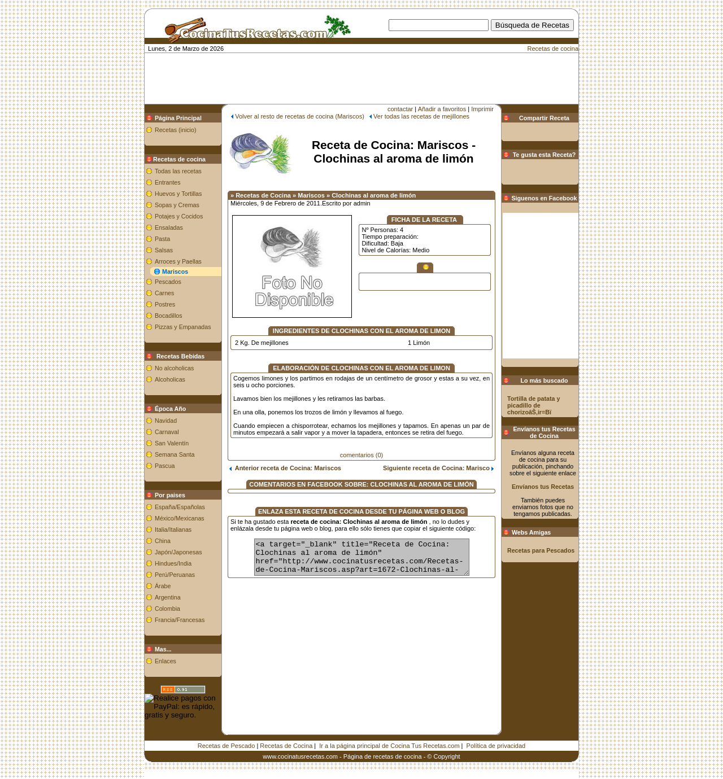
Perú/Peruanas (175, 574)
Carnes (164, 293)
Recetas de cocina (553, 48)
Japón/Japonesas (178, 552)
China (163, 540)
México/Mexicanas (179, 518)
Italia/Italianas (173, 529)
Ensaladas (169, 227)
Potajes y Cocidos (179, 216)
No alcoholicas (174, 368)
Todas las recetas (178, 171)
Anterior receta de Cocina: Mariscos (285, 468)
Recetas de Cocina (286, 745)
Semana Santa (175, 454)
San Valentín (172, 443)
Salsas (164, 250)
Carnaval (167, 431)
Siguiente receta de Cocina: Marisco (438, 468)
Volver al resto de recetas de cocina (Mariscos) (299, 116)
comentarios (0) (361, 455)
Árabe (163, 586)
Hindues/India (173, 563)
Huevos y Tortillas (178, 193)
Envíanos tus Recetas (543, 486)
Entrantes (168, 182)
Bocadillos (168, 315)
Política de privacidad (496, 745)
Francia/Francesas (179, 619)
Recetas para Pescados (540, 550)
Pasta (162, 238)
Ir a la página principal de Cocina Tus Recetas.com (389, 745)
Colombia (167, 608)
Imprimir (482, 109)
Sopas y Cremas (177, 205)
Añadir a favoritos (442, 109)
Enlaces (165, 661)
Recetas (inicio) (175, 129)
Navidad (166, 420)
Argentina (168, 597)
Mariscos (175, 271)
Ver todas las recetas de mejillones (421, 116)
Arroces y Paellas (178, 261)
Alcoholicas (170, 379)
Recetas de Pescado (226, 745)
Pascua (165, 465)
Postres (165, 304)
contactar (400, 109)
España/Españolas (180, 507)
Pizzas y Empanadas (183, 326)
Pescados (168, 281)
